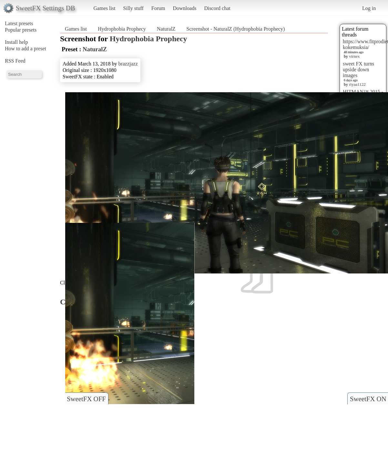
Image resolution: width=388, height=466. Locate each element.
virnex (354, 56)
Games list (105, 8)
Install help (16, 42)
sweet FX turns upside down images (358, 69)
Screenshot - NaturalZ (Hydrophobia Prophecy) (236, 29)
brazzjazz (128, 63)
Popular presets (20, 30)
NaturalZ (166, 29)
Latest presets (19, 23)
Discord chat (217, 8)
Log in (369, 8)
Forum (158, 8)
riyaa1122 (357, 84)
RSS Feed (15, 61)
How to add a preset (25, 48)
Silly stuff (133, 8)
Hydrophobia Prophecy (122, 29)
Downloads (184, 8)
